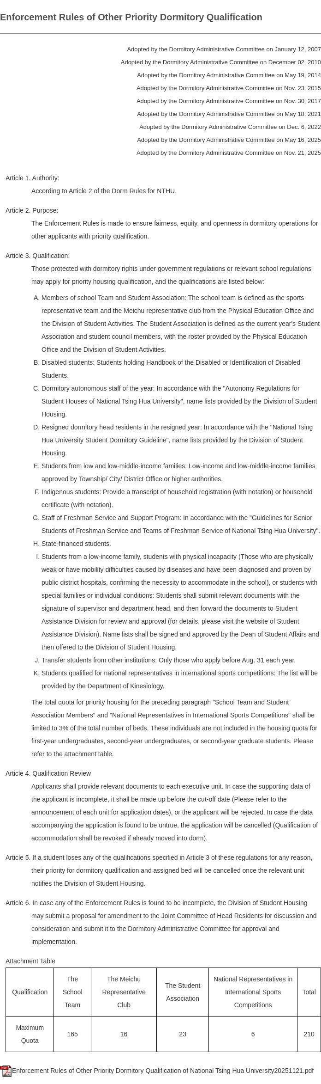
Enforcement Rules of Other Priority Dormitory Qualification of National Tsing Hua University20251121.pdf (157, 1070)
